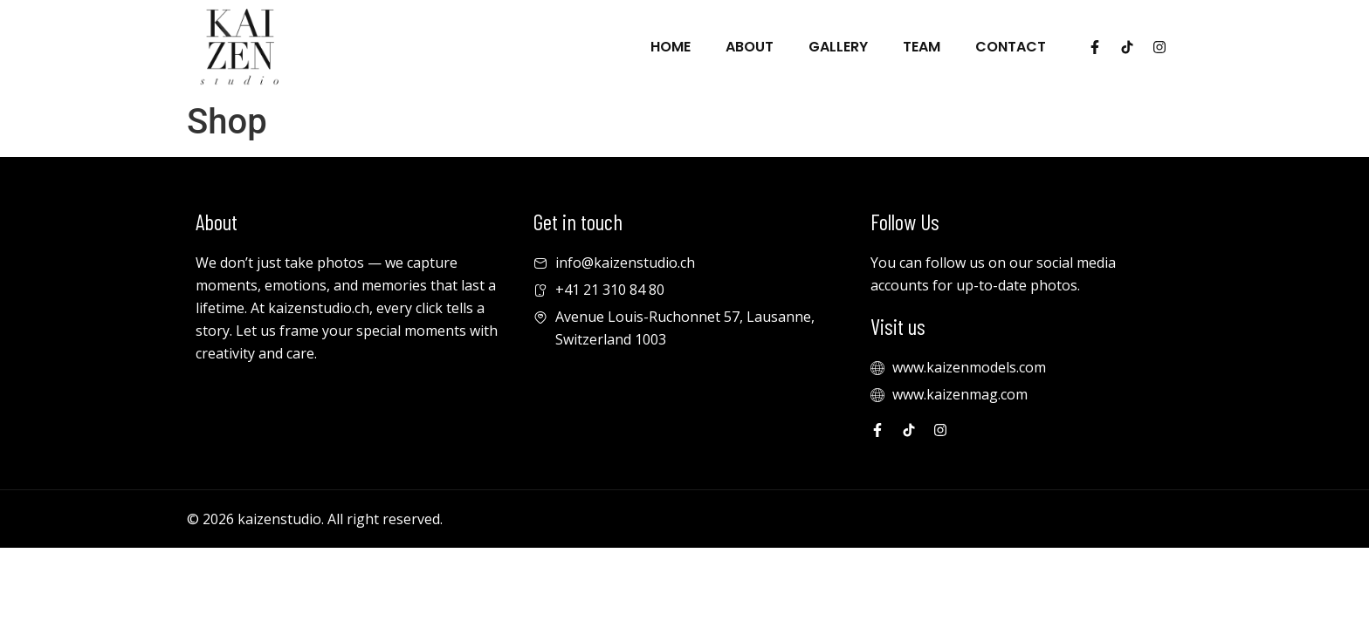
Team (921, 47)
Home (670, 47)
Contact (1010, 47)
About (750, 47)
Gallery (838, 47)
